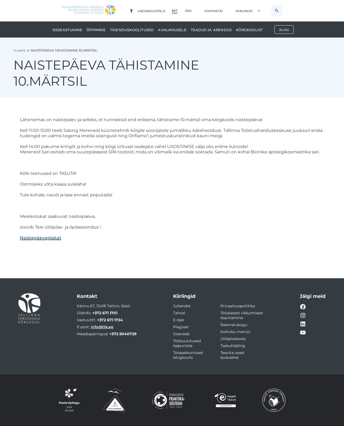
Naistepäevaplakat (40, 237)
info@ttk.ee (102, 326)
